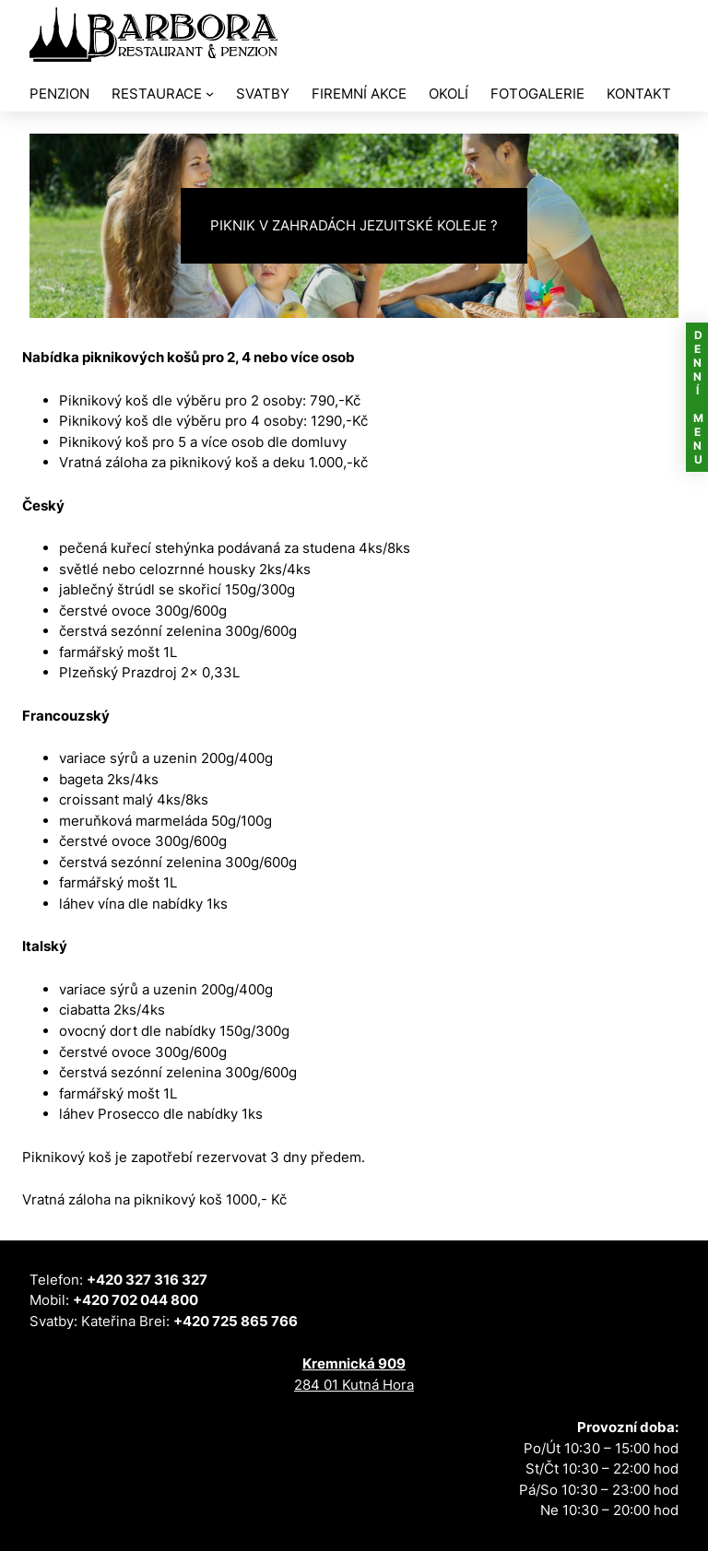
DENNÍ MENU (697, 397)
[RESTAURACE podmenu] (210, 93)
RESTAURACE (157, 93)
